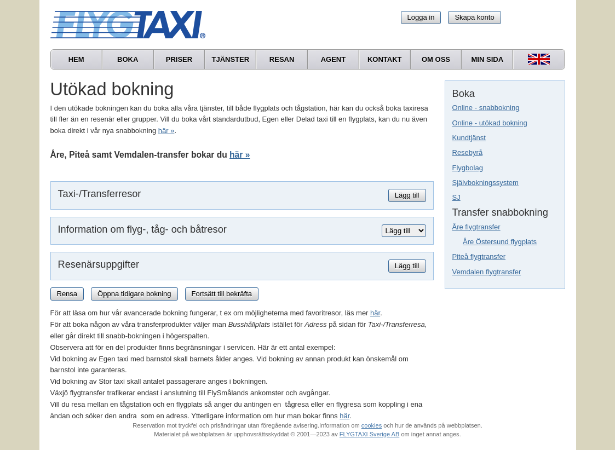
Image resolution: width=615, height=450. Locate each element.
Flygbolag (467, 168)
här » (166, 130)
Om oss (436, 59)
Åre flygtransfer (476, 227)
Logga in (421, 17)
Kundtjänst (469, 138)
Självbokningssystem (485, 182)
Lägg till (407, 195)
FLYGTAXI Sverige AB (370, 434)
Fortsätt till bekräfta (222, 294)
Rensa (67, 294)
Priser (179, 59)
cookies (371, 425)
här (375, 313)
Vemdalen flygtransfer (486, 272)
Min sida (488, 59)
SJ (456, 197)
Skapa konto (474, 17)
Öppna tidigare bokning (134, 294)
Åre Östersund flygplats (500, 242)
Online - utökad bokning (489, 123)
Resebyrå (467, 152)
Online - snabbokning (486, 107)
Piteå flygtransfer (479, 256)
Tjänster (230, 59)
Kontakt (384, 59)
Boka (127, 59)
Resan (282, 59)
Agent (333, 59)
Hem (76, 59)
